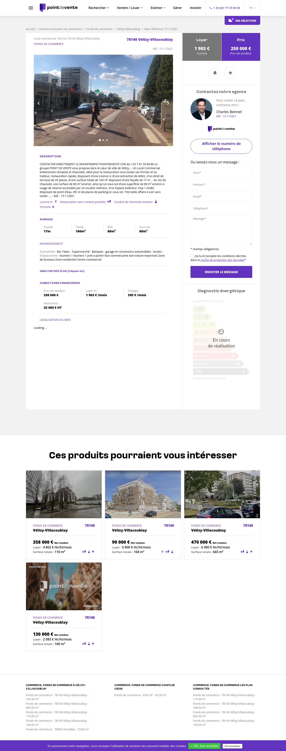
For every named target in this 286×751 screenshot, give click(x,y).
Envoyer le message (221, 272)
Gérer (177, 8)
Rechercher (97, 8)
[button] (44, 100)
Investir (195, 8)
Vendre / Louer (128, 8)
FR (252, 8)
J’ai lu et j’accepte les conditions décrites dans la (218, 258)
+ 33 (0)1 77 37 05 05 (226, 8)
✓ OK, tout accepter (204, 746)
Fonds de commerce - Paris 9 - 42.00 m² (140, 695)
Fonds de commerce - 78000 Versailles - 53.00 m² (57, 729)
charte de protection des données (222, 260)
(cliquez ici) (76, 271)
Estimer (156, 8)
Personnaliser (233, 746)
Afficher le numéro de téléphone (221, 146)
